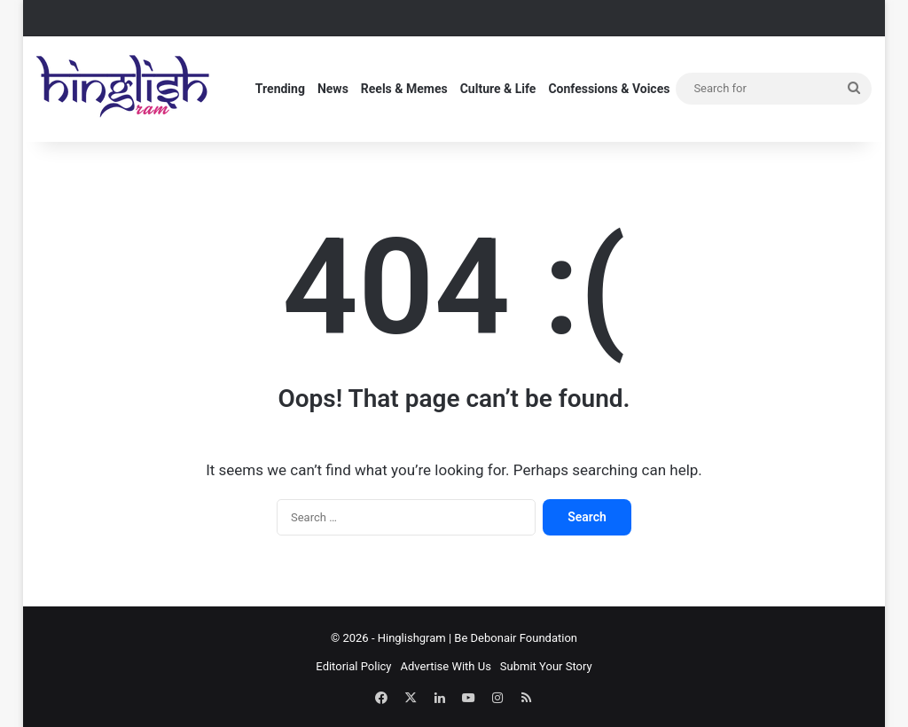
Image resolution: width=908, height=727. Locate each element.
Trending (280, 89)
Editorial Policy (353, 666)
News (332, 89)
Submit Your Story (546, 666)
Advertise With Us (446, 666)
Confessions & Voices (608, 89)
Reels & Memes (404, 89)
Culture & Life (498, 89)
